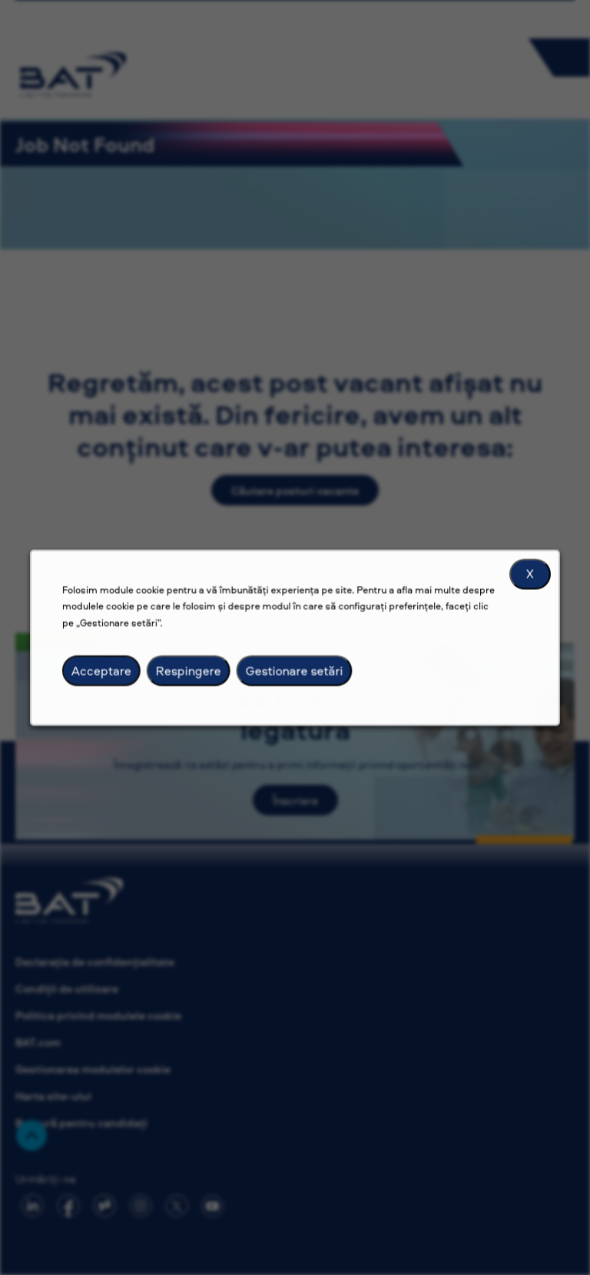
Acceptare (116, 681)
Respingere (197, 681)
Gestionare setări (294, 681)
